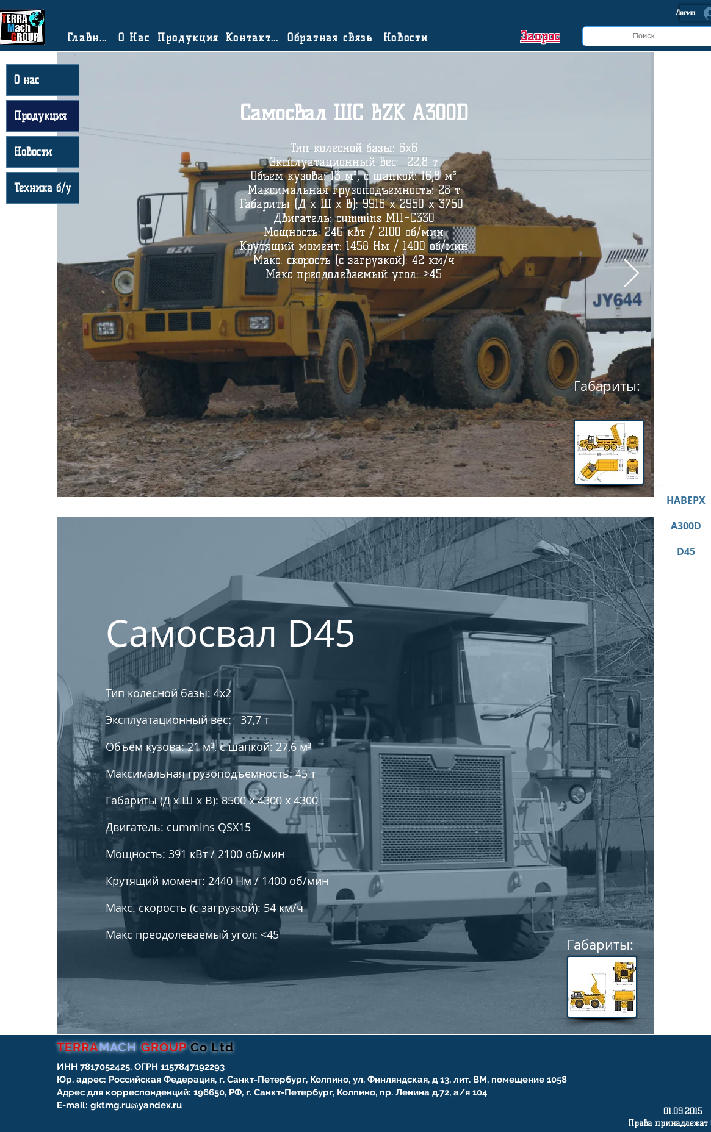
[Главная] (90, 37)
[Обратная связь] (331, 37)
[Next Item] (632, 274)
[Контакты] (254, 37)
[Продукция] (189, 37)
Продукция (40, 116)
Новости (33, 152)
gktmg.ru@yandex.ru (136, 1105)
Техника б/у (42, 188)
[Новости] (407, 37)
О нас (26, 80)
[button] (540, 36)
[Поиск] (644, 36)
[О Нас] (135, 37)
